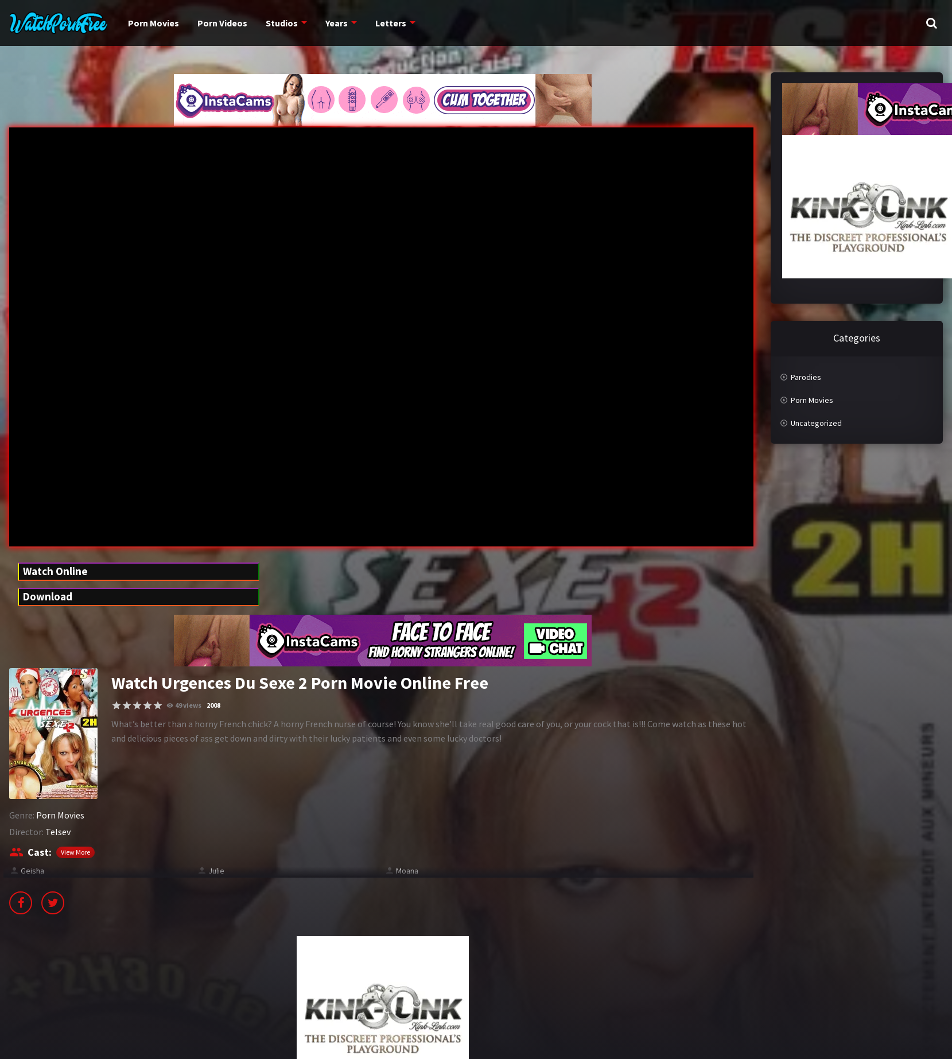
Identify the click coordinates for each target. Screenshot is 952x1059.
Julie (216, 871)
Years (330, 23)
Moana (407, 871)
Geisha (32, 871)
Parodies (806, 377)
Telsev (58, 831)
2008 (213, 705)
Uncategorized (816, 423)
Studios (277, 23)
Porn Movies (151, 23)
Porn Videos (219, 23)
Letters (383, 23)
